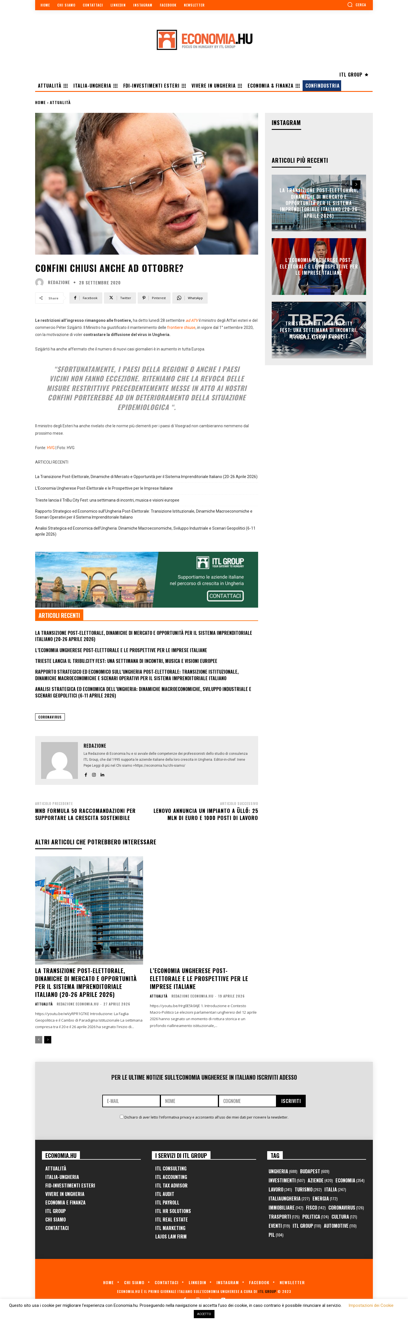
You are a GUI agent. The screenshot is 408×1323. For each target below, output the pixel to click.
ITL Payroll (167, 1202)
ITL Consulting (170, 1168)
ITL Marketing (170, 1228)
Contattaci (57, 1228)
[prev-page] (38, 1039)
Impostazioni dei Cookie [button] (371, 1305)
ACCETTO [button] (204, 1314)
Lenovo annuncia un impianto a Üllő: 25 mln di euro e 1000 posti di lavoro (206, 814)
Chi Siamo (55, 1219)
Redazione (59, 282)
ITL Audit (164, 1194)
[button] (356, 4)
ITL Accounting (171, 1177)
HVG (51, 447)
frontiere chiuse (181, 327)
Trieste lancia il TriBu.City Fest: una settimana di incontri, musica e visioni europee (107, 500)
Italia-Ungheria (62, 1177)
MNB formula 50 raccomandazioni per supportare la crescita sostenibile (85, 814)
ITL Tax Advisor (171, 1185)
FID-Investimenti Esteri (70, 1185)
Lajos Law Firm (171, 1236)
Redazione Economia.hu (78, 1003)
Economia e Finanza (65, 1202)
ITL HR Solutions (173, 1211)
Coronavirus (50, 717)
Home (40, 102)
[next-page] (47, 1039)
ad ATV (192, 320)
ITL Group (55, 1211)
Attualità (60, 102)
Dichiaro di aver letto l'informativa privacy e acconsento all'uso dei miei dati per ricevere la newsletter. (206, 1117)
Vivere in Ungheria (64, 1194)
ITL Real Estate (171, 1219)
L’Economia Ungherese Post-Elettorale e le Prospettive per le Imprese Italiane (104, 488)
